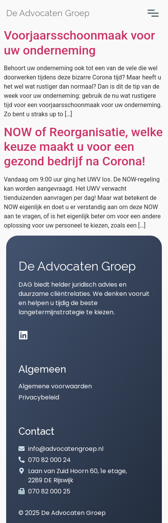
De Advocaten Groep (48, 13)
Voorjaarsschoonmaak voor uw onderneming (79, 42)
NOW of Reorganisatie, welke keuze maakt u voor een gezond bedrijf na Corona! (83, 147)
